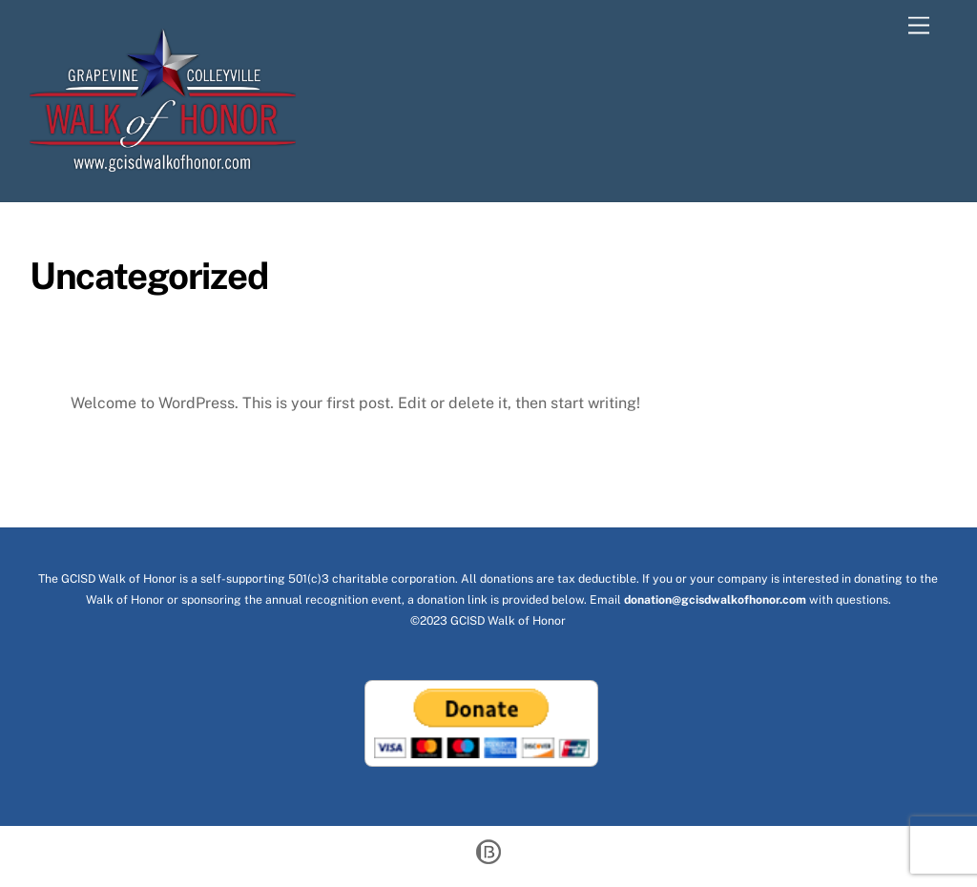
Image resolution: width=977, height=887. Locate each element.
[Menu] (911, 26)
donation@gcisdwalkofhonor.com (715, 599)
